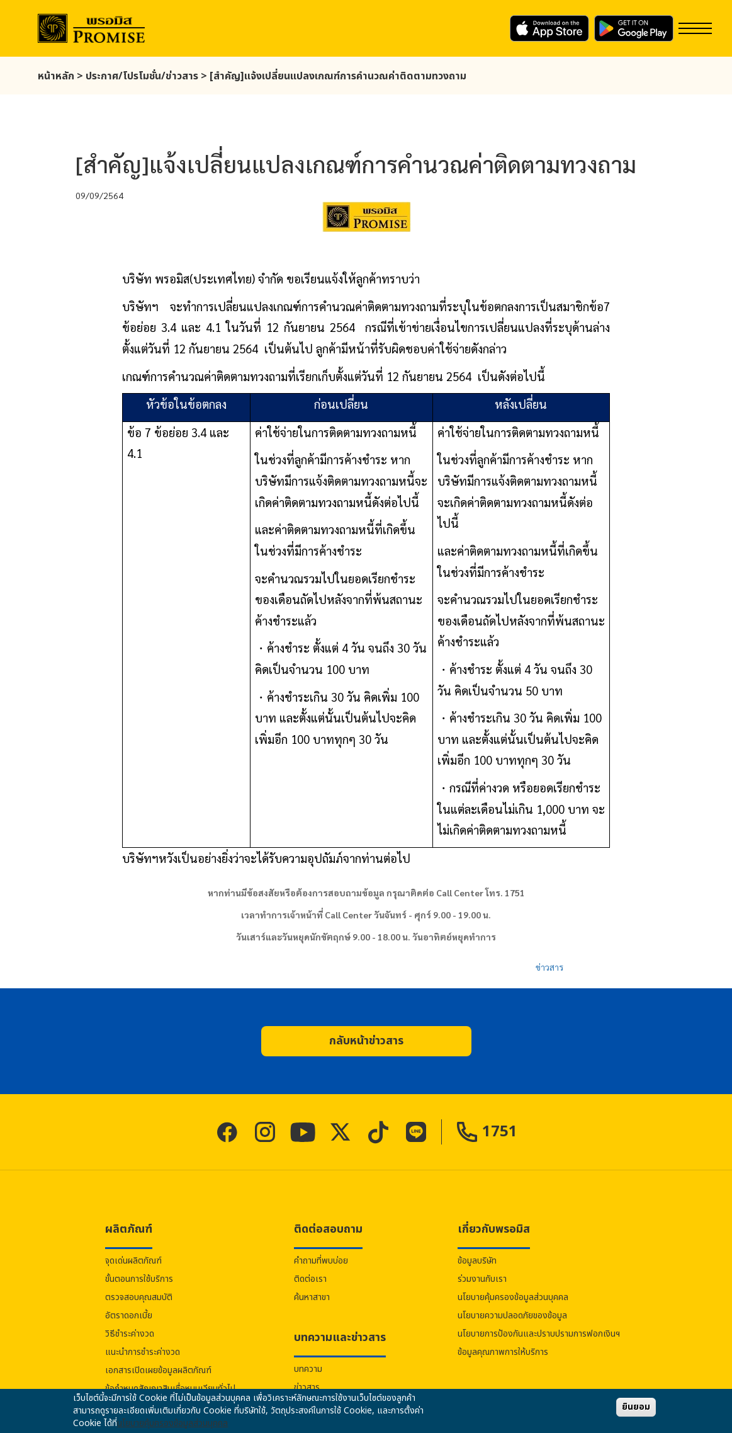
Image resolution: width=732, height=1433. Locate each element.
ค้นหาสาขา (312, 1297)
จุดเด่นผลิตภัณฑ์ (133, 1260)
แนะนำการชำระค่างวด (142, 1352)
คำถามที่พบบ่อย (321, 1260)
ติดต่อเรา (310, 1279)
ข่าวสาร (549, 967)
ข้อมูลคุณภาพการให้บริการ (503, 1352)
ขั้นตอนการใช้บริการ (139, 1279)
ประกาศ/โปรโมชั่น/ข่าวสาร (142, 76)
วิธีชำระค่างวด (129, 1333)
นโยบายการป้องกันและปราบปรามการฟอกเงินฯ (539, 1333)
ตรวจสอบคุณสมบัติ (138, 1297)
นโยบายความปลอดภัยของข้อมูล (512, 1315)
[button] (366, 1041)
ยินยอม (636, 1406)
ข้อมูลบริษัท (477, 1260)
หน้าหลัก (56, 76)
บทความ (308, 1369)
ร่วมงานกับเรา (482, 1279)
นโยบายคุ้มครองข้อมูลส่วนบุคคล (513, 1297)
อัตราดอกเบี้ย (128, 1315)
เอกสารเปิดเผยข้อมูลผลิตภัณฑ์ (158, 1370)
